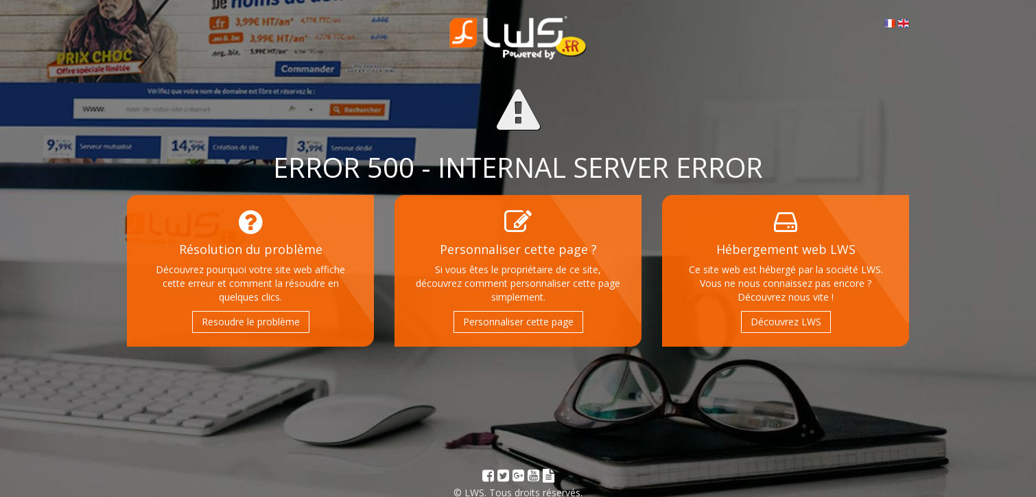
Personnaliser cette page (518, 321)
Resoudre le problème (251, 321)
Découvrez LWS (786, 321)
